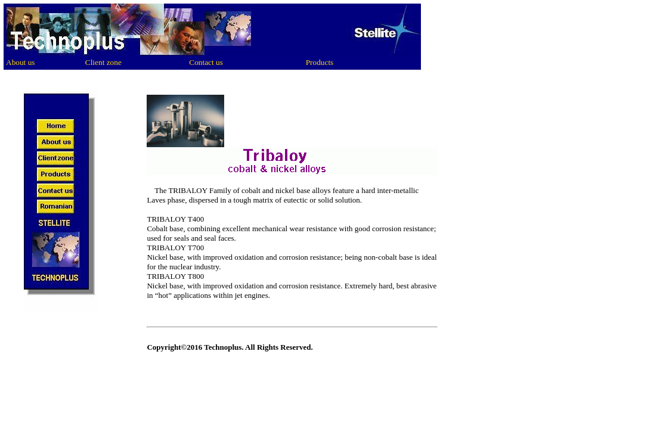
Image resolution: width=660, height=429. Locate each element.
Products (320, 62)
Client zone (103, 62)
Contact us (206, 62)
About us (20, 62)
